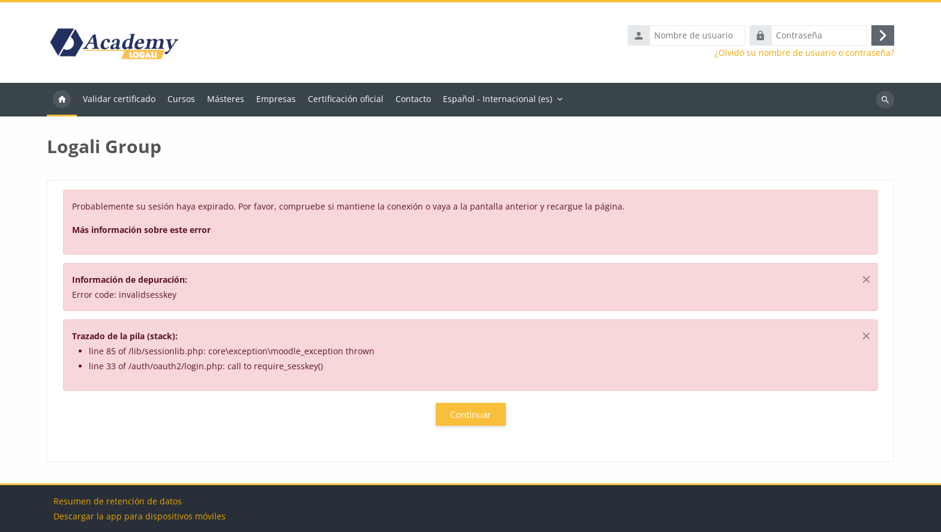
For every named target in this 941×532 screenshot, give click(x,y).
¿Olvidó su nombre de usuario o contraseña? (804, 52)
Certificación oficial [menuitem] (345, 98)
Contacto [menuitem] (413, 98)
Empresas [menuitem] (276, 98)
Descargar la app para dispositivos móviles (139, 516)
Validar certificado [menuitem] (119, 98)
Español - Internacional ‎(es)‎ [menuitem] (497, 98)
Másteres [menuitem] (225, 98)
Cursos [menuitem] (181, 98)
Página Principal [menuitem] (62, 99)
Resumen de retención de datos (117, 501)
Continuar (470, 414)
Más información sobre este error (141, 229)
